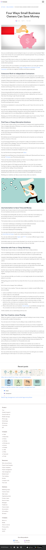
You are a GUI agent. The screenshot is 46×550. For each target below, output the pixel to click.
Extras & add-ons (6, 414)
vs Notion (4, 445)
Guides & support (6, 412)
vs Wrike (4, 451)
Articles (3, 6)
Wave (24, 152)
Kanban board (5, 474)
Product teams (5, 498)
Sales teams (5, 494)
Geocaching (25, 305)
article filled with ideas (8, 234)
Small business (9, 6)
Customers (4, 425)
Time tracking (5, 476)
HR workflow (5, 511)
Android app (5, 421)
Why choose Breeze (7, 463)
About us (4, 520)
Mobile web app (6, 416)
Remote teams (5, 500)
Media (3, 522)
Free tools (4, 482)
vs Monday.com (6, 443)
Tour (3, 410)
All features (4, 423)
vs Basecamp (5, 436)
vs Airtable (4, 447)
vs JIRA (4, 449)
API (3, 427)
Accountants (5, 509)
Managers (4, 502)
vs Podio (4, 456)
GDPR (3, 531)
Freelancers (4, 504)
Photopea (8, 157)
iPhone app (4, 418)
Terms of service (6, 524)
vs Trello (4, 434)
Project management (7, 469)
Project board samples (7, 465)
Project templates (6, 467)
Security (4, 529)
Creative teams (5, 491)
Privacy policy (5, 527)
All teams (4, 513)
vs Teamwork (5, 454)
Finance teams (5, 507)
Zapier (18, 237)
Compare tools (5, 480)
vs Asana (4, 438)
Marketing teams (6, 489)
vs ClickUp (4, 441)
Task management (6, 471)
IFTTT (24, 237)
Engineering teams (6, 496)
